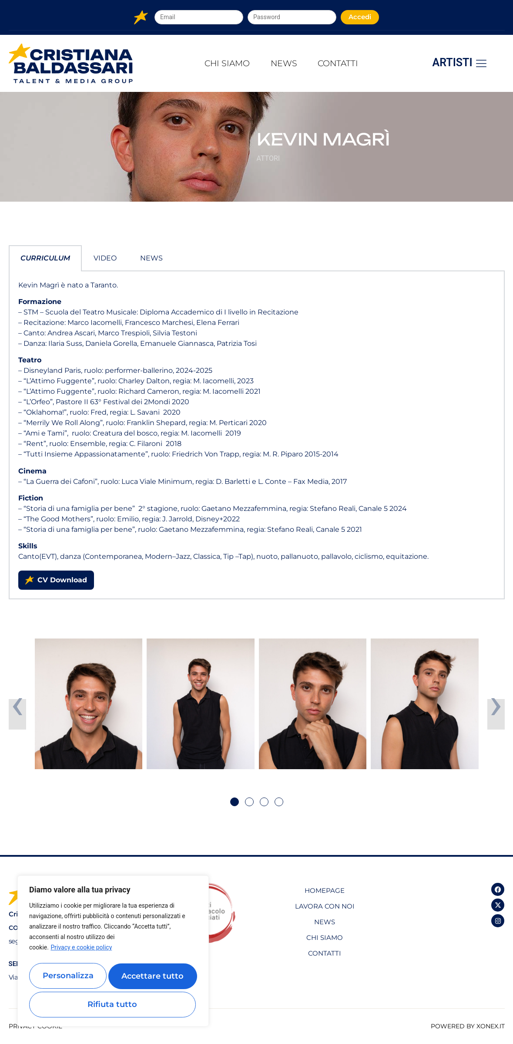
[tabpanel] (257, 435)
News (284, 63)
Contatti (348, 63)
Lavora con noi (325, 906)
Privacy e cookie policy (81, 953)
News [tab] (151, 258)
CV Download (56, 580)
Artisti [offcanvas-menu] (460, 63)
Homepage (325, 890)
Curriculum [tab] (45, 258)
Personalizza (69, 978)
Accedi (360, 17)
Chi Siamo (217, 63)
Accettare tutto (113, 1004)
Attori (268, 158)
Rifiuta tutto (153, 978)
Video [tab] (105, 258)
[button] (234, 801)
